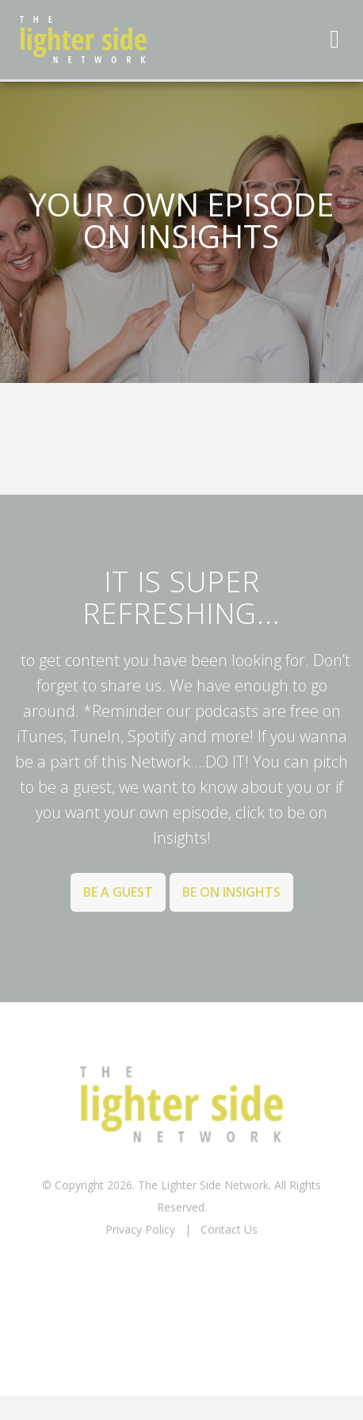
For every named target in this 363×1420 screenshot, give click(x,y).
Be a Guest (118, 892)
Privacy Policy (140, 1229)
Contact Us (229, 1229)
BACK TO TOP (181, 1270)
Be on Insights (231, 892)
